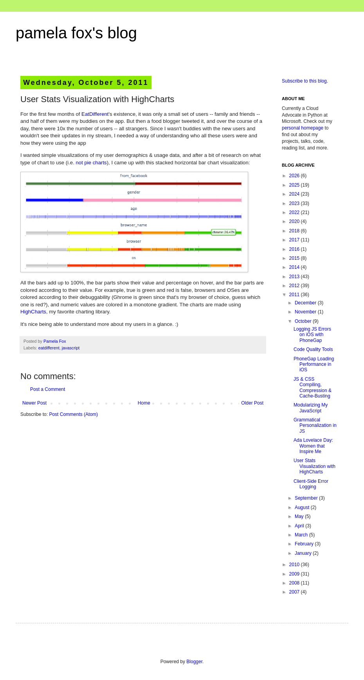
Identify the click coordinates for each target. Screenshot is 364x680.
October (304, 321)
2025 (295, 185)
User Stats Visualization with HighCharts (314, 466)
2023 (295, 203)
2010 (295, 564)
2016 (295, 249)
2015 (295, 258)
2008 (295, 583)
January (304, 553)
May (300, 516)
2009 (295, 574)
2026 (295, 175)
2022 (295, 212)
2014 (295, 267)
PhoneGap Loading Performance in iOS (314, 364)
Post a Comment (47, 389)
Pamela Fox (54, 341)
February (305, 544)
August (303, 507)
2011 (295, 294)
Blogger (194, 661)
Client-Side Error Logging (311, 484)
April (300, 526)
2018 (295, 231)
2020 (295, 221)
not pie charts (91, 163)
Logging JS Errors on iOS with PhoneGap (312, 334)
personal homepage (302, 128)
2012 (295, 285)
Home (144, 403)
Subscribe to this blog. (305, 81)
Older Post (252, 403)
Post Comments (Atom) (73, 414)
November (306, 312)
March (302, 535)
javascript (71, 347)
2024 (295, 194)
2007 (295, 592)
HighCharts (33, 312)
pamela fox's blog (76, 32)
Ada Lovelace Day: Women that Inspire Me (313, 445)
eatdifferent (48, 347)
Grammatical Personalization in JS (315, 425)
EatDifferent (94, 114)
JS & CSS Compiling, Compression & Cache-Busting (313, 387)
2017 (295, 240)
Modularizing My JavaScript (311, 407)
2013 (295, 276)
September (307, 498)
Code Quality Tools (313, 349)
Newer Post (34, 403)
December (306, 303)
